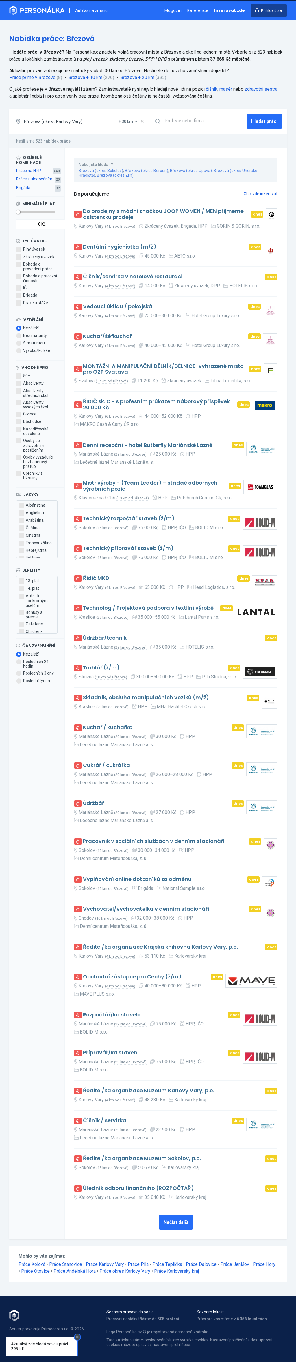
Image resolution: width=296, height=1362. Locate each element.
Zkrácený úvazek (35, 257)
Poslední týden (33, 681)
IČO (22, 288)
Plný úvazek (30, 249)
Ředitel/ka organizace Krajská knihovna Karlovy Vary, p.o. (160, 947)
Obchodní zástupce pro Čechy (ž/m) (132, 977)
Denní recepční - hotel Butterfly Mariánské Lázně (147, 445)
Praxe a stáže (32, 303)
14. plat (29, 588)
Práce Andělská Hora (74, 1271)
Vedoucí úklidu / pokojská (117, 307)
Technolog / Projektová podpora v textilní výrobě (148, 608)
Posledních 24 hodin (32, 664)
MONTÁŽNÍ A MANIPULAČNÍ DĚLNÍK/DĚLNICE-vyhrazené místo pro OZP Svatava (163, 369)
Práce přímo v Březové (32, 77)
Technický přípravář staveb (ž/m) (128, 548)
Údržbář (93, 803)
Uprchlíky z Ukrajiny (29, 475)
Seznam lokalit (210, 1312)
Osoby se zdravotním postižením (30, 445)
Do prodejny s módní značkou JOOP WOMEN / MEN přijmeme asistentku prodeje (163, 214)
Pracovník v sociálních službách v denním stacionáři (153, 841)
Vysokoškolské (33, 350)
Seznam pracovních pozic (129, 1312)
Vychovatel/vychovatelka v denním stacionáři (146, 909)
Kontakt (16, 1345)
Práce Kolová (31, 1264)
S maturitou (30, 343)
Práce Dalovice (201, 1264)
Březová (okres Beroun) (146, 170)
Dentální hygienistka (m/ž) (119, 247)
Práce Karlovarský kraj (176, 1271)
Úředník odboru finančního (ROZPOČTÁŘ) (138, 1188)
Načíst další (176, 1222)
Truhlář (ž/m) (101, 668)
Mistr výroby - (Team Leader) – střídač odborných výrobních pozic (150, 486)
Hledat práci (264, 121)
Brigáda (23, 187)
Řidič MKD (96, 578)
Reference (197, 10)
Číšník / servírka (104, 1121)
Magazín (173, 10)
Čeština (29, 528)
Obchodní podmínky (27, 1339)
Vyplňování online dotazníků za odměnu (137, 879)
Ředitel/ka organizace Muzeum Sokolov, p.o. (142, 1158)
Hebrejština (33, 550)
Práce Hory (264, 1264)
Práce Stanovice (65, 1264)
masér (225, 89)
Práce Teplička (167, 1264)
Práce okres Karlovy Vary (124, 1271)
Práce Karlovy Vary (105, 1264)
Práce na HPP (28, 170)
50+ (23, 376)
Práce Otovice (35, 1271)
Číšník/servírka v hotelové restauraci (132, 277)
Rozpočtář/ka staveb (111, 1015)
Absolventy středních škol (32, 393)
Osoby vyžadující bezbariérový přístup (34, 462)
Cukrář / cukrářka (106, 765)
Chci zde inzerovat (261, 193)
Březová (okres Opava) (191, 170)
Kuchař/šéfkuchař (107, 336)
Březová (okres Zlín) (115, 175)
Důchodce (28, 421)
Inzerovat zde (229, 10)
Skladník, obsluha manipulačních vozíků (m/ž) (146, 698)
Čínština (29, 535)
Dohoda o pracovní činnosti (36, 278)
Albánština (32, 505)
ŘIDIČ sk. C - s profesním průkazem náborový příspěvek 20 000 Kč (156, 404)
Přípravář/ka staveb (110, 1053)
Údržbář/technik (105, 638)
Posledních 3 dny (35, 673)
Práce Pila (138, 1264)
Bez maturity (31, 335)
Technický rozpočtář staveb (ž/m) (129, 519)
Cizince (26, 414)
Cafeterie (31, 624)
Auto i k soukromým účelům (33, 600)
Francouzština (35, 543)
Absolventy (30, 383)
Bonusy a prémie (30, 614)
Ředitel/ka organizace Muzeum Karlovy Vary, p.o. (148, 1091)
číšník (211, 89)
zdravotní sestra (261, 89)
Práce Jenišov (234, 1264)
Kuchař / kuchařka (108, 727)
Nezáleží (27, 328)
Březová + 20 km (137, 77)
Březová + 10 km (85, 77)
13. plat (29, 581)
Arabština (31, 520)
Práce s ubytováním (34, 179)
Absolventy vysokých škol (32, 404)
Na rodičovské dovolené (32, 431)
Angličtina (31, 513)
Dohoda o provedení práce (34, 266)
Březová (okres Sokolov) (101, 170)
